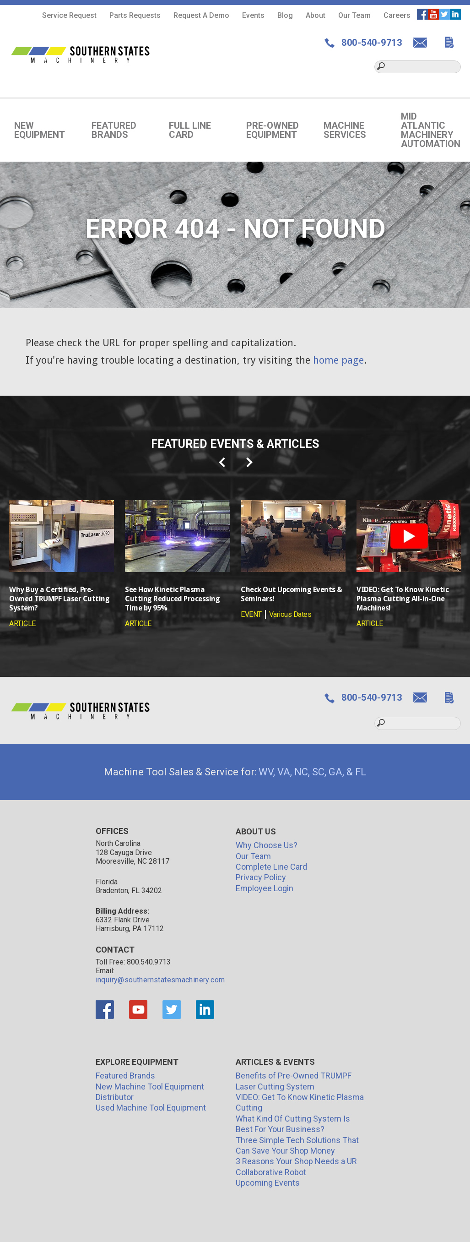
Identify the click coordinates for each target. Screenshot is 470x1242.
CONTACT (423, 43)
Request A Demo (201, 15)
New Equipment (39, 130)
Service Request (69, 15)
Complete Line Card (271, 867)
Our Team (354, 15)
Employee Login (264, 888)
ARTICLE (22, 623)
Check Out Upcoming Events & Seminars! (291, 594)
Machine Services (345, 130)
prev (222, 462)
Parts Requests (135, 15)
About (315, 15)
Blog (285, 15)
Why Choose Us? (266, 845)
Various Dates (290, 614)
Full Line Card (190, 130)
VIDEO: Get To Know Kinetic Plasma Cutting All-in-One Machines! (402, 598)
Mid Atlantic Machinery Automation (430, 130)
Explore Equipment (137, 1062)
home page (338, 360)
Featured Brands (114, 130)
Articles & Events (275, 1062)
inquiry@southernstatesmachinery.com (160, 979)
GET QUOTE (453, 42)
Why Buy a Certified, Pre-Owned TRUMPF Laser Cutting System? (59, 598)
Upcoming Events (268, 1183)
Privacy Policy (261, 877)
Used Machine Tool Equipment (151, 1107)
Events (253, 15)
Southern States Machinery (81, 54)
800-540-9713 (370, 42)
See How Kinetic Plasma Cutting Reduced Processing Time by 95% (172, 598)
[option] (61, 564)
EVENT (251, 614)
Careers (397, 15)
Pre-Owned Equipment (272, 130)
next (249, 462)
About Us (256, 831)
